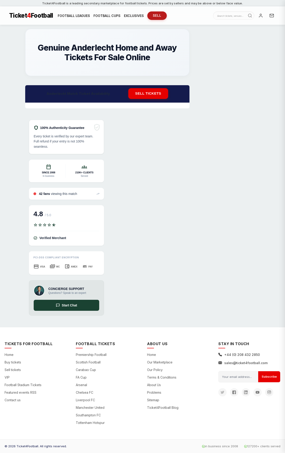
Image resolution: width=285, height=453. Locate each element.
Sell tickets (148, 93)
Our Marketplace (160, 362)
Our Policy (155, 370)
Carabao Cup (86, 370)
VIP (7, 377)
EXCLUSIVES (134, 16)
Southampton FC (88, 415)
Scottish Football (88, 362)
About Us (154, 385)
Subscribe (269, 376)
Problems (154, 392)
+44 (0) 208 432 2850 (239, 355)
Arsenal (81, 385)
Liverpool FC (85, 400)
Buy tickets (13, 362)
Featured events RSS (20, 392)
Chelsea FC (84, 392)
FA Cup (81, 377)
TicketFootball (31, 16)
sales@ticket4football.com (243, 363)
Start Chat (66, 305)
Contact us (13, 400)
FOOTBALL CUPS (107, 16)
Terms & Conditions (161, 377)
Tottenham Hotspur (90, 423)
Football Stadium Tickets (23, 385)
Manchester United (90, 407)
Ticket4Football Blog (162, 407)
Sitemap (153, 400)
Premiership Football (91, 355)
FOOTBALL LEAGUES (74, 16)
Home (9, 355)
